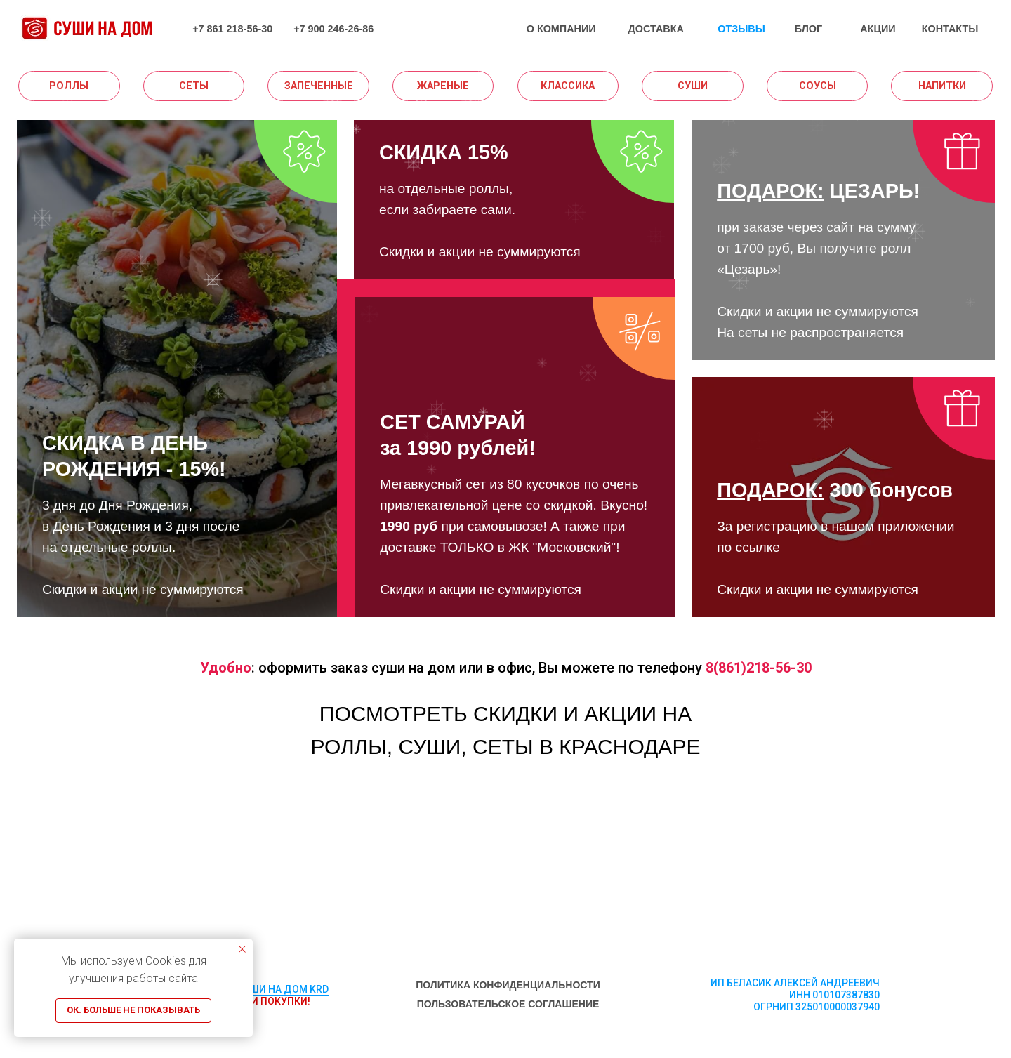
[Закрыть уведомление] (242, 949)
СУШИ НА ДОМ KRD (283, 989)
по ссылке (748, 547)
